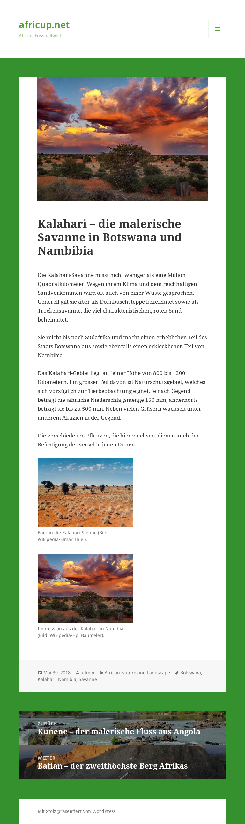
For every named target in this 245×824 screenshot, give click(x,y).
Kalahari (47, 679)
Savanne (88, 679)
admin (87, 672)
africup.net (44, 24)
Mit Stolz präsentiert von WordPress (76, 811)
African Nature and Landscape (137, 672)
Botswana (190, 672)
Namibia (67, 679)
